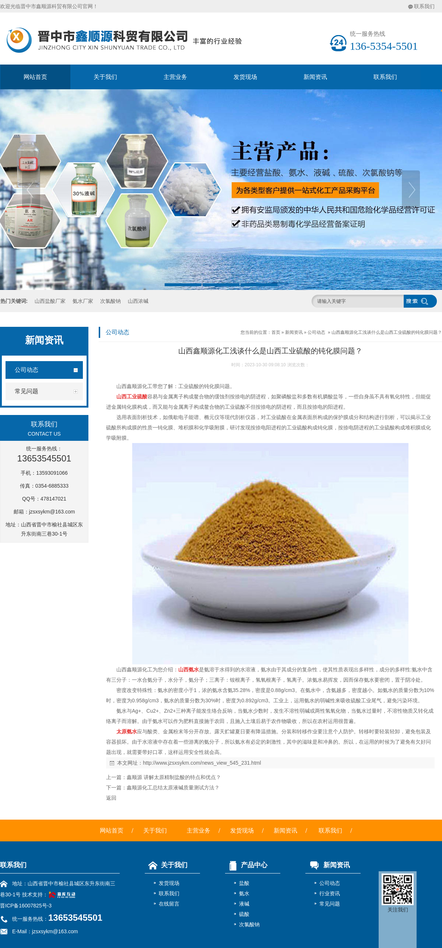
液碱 (244, 904)
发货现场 (245, 77)
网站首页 (35, 77)
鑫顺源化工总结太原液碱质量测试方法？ (173, 787)
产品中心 (246, 865)
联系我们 (424, 6)
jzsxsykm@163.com (52, 512)
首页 (275, 332)
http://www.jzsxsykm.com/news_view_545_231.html (202, 763)
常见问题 (329, 904)
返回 (111, 798)
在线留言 (169, 904)
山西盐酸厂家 (50, 301)
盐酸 (244, 883)
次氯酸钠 (110, 301)
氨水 (244, 893)
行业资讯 (329, 893)
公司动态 (316, 332)
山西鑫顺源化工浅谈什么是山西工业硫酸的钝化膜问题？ (387, 332)
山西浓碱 (138, 301)
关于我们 (105, 77)
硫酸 (244, 914)
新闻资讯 (315, 77)
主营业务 (175, 77)
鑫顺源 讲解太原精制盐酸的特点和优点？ (174, 777)
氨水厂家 (83, 301)
